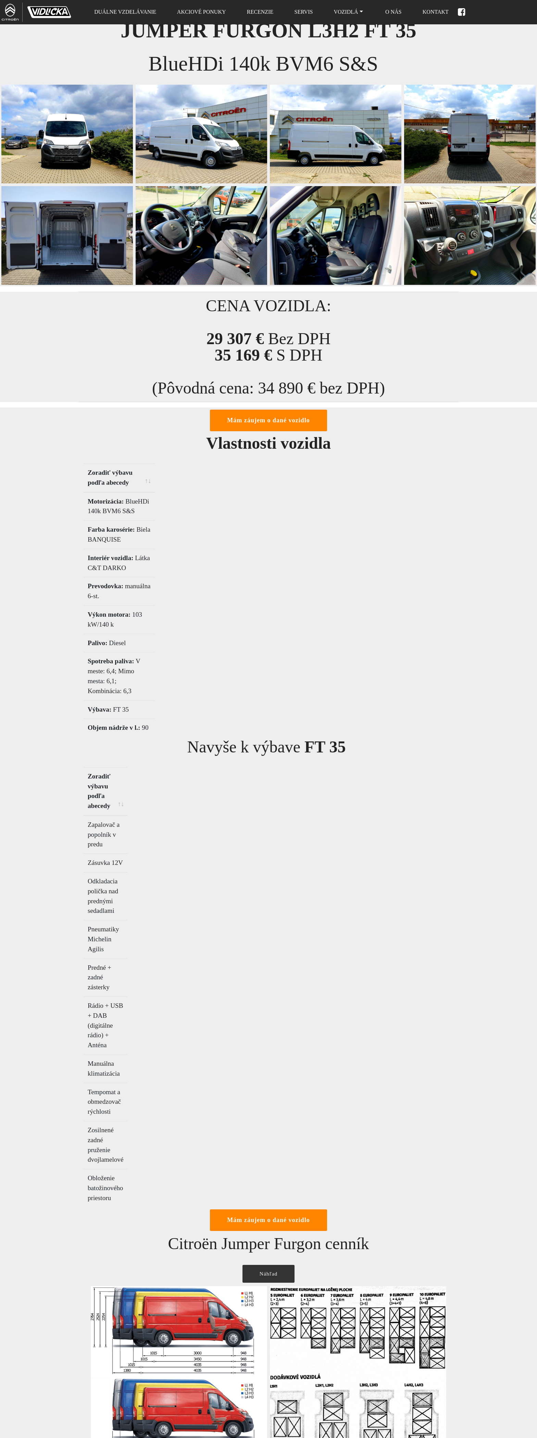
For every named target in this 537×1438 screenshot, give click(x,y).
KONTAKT (434, 12)
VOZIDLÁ (344, 12)
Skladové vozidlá (195, 1360)
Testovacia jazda (292, 1360)
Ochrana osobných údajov (204, 1427)
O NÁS (391, 12)
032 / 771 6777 (94, 1361)
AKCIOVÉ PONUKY (200, 12)
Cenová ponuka (291, 1338)
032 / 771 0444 (94, 1366)
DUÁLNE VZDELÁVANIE (123, 12)
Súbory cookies (193, 1404)
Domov (184, 1338)
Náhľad (268, 949)
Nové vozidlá (190, 1382)
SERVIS (302, 12)
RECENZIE (258, 12)
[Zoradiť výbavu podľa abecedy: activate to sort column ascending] (176, 473)
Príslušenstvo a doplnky (300, 1382)
